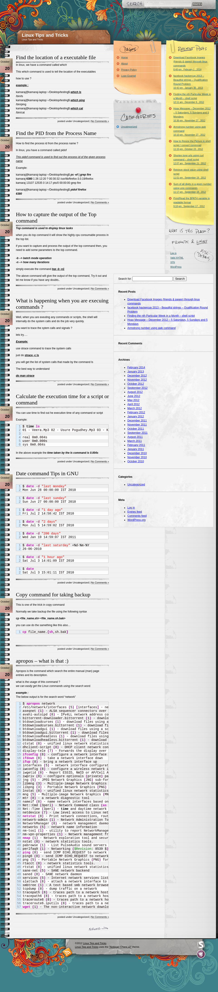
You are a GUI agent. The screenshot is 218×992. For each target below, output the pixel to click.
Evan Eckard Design (201, 954)
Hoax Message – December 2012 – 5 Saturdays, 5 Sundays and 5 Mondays (192, 114)
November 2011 (137, 424)
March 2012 (134, 408)
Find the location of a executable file (56, 57)
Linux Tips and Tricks (45, 35)
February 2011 (136, 445)
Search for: (125, 278)
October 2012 (135, 383)
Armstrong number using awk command (189, 130)
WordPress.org (136, 520)
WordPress (175, 267)
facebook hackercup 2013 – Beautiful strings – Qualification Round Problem (190, 81)
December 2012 (137, 375)
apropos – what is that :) (42, 661)
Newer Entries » (98, 929)
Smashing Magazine (201, 944)
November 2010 (137, 457)
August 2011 (135, 436)
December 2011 (137, 420)
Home (124, 57)
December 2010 (137, 453)
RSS (67, 952)
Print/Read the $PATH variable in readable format (191, 202)
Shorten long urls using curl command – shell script (189, 159)
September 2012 (137, 387)
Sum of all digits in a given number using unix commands (192, 188)
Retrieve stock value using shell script (190, 173)
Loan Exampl (128, 75)
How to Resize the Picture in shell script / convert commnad (192, 145)
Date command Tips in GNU (47, 473)
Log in (173, 253)
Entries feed (134, 511)
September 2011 (137, 432)
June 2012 (133, 396)
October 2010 (135, 461)
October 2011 (135, 428)
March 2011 (134, 441)
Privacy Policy (129, 69)
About (124, 63)
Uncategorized (129, 126)
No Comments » (100, 121)
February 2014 (136, 367)
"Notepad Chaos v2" (120, 946)
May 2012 (133, 400)
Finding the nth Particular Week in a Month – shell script (192, 98)
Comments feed (137, 515)
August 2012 (135, 392)
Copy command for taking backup (53, 595)
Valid (176, 258)
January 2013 (135, 371)
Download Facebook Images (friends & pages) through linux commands (190, 63)
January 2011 (135, 449)
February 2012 (136, 412)
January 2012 (135, 416)
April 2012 (133, 404)
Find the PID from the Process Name (56, 133)
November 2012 (137, 379)
